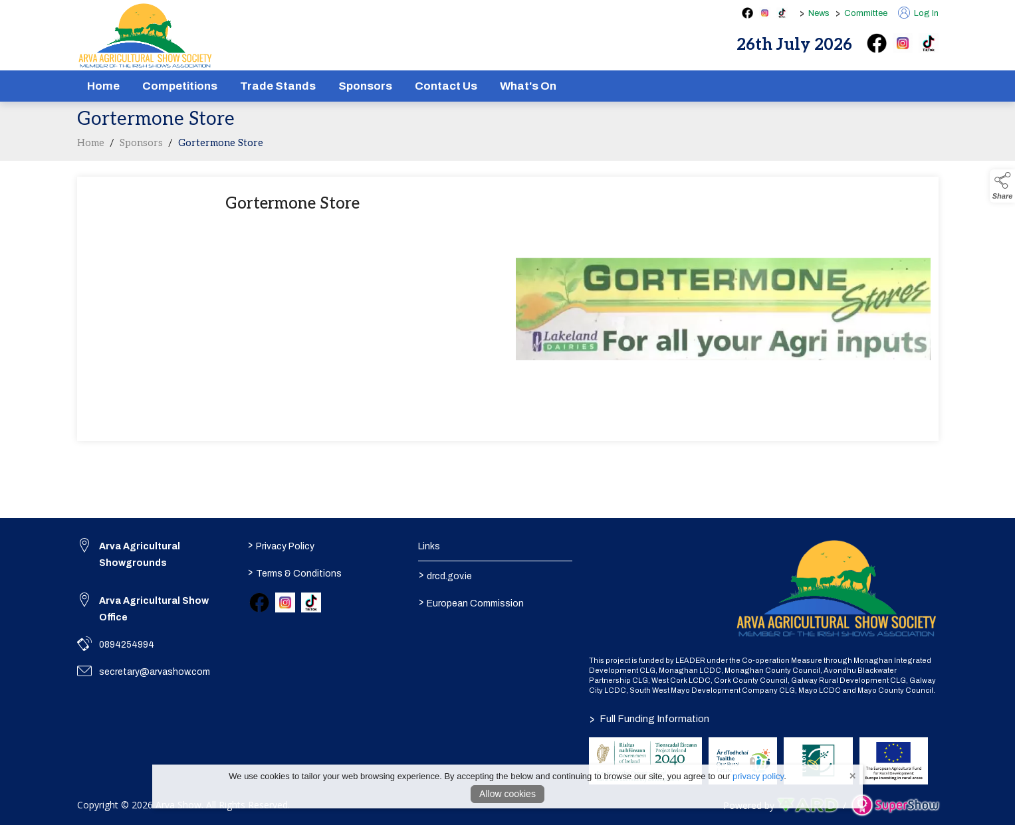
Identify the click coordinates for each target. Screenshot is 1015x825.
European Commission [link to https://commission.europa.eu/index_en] (471, 602)
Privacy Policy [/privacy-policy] (281, 545)
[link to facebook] (259, 602)
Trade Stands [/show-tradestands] (278, 86)
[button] (1002, 186)
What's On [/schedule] (528, 86)
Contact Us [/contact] (446, 86)
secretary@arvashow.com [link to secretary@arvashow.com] (154, 672)
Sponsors (141, 147)
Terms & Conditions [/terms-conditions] (295, 572)
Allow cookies (507, 793)
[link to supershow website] (895, 805)
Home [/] (103, 86)
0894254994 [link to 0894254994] (126, 645)
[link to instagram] (285, 602)
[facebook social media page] (747, 13)
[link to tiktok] (311, 602)
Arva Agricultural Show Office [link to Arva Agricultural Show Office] (154, 609)
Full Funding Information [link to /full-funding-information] (649, 718)
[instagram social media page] (764, 13)
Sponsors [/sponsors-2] (365, 86)
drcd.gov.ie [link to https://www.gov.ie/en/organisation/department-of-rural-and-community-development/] (445, 575)
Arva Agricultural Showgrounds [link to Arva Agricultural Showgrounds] (139, 554)
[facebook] (877, 43)
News (819, 13)
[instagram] (903, 43)
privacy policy (758, 776)
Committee (865, 13)
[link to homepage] (145, 36)
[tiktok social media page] (782, 13)
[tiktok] (929, 43)
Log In (918, 13)
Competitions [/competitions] (179, 86)
